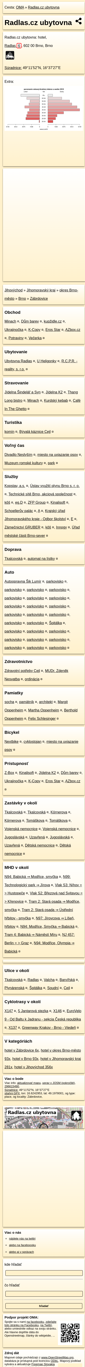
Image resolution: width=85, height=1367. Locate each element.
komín (9, 432)
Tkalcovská (14, 559)
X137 (13, 1028)
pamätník (26, 702)
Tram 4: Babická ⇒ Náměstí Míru (31, 935)
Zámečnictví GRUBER (22, 527)
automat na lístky (41, 559)
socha (9, 702)
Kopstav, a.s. (15, 486)
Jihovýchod (14, 290)
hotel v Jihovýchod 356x (33, 1067)
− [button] (10, 183)
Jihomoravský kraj (41, 290)
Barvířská (67, 980)
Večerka (35, 338)
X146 (57, 1011)
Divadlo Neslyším (18, 455)
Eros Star (52, 330)
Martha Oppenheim (43, 710)
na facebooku (35, 1321)
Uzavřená (37, 837)
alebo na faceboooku (22, 1245)
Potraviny (16, 338)
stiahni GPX (12, 1093)
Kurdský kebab (56, 400)
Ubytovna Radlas (18, 361)
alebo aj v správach (21, 1252)
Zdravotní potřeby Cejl (22, 671)
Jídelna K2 (54, 392)
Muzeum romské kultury (24, 463)
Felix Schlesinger (42, 718)
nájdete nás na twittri (22, 1238)
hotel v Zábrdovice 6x (22, 1050)
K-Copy (34, 330)
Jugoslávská (14, 837)
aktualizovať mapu (29, 1083)
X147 (9, 1011)
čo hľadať (12, 1285)
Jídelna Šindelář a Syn (23, 392)
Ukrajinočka (14, 330)
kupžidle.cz (53, 321)
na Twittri (46, 1325)
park (51, 463)
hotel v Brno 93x (25, 1059)
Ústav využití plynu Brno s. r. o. (55, 486)
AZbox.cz (72, 330)
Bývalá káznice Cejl (35, 432)
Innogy (61, 527)
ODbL (54, 1360)
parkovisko (54, 581)
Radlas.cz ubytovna (44, 7)
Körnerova (59, 812)
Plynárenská (14, 988)
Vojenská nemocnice (21, 829)
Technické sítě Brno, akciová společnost (41, 494)
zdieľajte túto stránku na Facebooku (30, 1323)
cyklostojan (32, 742)
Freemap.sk (59, 274)
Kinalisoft (58, 502)
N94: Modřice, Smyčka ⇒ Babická (47, 926)
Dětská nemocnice (40, 845)
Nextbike (11, 742)
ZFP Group (37, 502)
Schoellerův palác (19, 511)
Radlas (13, 45)
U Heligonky (46, 361)
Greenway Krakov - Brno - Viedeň (49, 1028)
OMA (20, 7)
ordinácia (32, 679)
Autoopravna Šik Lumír (23, 581)
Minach (10, 321)
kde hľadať (13, 1264)
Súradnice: (13, 68)
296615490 (12, 1086)
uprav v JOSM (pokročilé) (58, 1083)
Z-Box (9, 773)
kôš (7, 502)
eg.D (19, 502)
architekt (46, 702)
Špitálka (55, 623)
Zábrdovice (39, 298)
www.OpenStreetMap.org (57, 1357)
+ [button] (10, 176)
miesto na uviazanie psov (57, 455)
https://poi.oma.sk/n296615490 (22, 277)
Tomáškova (35, 820)
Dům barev (30, 321)
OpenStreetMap (36, 274)
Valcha (49, 980)
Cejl (67, 988)
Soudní (53, 988)
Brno (22, 298)
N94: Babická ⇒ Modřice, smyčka (31, 877)
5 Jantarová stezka (33, 1011)
